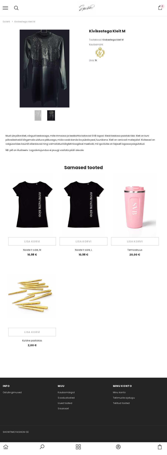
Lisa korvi (32, 241)
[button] (42, 449)
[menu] (5, 7)
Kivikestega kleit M (24, 21)
